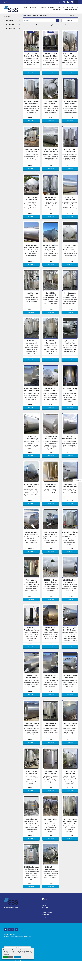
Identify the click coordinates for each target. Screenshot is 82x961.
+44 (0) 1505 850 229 (14, 2)
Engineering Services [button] (70, 10)
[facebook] (60, 2)
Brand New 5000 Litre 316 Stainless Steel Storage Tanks (31, 678)
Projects (61, 8)
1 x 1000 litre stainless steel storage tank (50, 295)
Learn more (17, 957)
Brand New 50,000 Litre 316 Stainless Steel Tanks (50, 534)
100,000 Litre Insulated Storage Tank (31, 439)
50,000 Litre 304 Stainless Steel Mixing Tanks (31, 773)
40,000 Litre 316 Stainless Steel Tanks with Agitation (31, 56)
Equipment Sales (30, 8)
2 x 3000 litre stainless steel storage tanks (31, 343)
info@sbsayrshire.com (33, 2)
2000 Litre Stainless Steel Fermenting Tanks (70, 56)
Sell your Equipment (47, 912)
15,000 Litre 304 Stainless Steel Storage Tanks (31, 199)
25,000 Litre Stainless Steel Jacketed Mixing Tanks (70, 534)
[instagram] (64, 2)
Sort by (69, 21)
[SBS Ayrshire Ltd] (11, 901)
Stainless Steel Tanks (46, 8)
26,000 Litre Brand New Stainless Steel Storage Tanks (31, 247)
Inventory (44, 903)
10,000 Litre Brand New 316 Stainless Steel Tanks (31, 534)
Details (31, 70)
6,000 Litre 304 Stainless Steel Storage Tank (69, 343)
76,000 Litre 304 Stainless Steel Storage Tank (31, 582)
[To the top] (77, 480)
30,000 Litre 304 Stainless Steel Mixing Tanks (70, 152)
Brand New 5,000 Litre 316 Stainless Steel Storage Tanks (51, 439)
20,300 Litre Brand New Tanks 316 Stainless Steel (50, 582)
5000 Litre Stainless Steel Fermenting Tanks (31, 104)
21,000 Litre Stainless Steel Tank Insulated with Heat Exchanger (31, 391)
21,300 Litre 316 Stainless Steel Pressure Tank (50, 486)
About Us (69, 8)
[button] (30, 8)
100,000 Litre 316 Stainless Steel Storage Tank (70, 199)
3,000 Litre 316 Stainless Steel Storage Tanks (69, 773)
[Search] (39, 20)
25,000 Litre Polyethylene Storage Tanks (31, 630)
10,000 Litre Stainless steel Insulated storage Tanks (31, 152)
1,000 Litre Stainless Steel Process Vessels (70, 726)
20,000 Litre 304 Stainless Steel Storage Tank (50, 869)
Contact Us (56, 10)
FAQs (76, 8)
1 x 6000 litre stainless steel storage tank (50, 343)
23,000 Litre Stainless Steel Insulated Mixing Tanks (70, 678)
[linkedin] (68, 2)
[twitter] (72, 2)
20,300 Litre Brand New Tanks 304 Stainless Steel (69, 582)
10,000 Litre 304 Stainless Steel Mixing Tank (50, 630)
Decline (10, 957)
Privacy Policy (45, 917)
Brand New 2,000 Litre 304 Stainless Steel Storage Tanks (51, 773)
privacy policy (6, 954)
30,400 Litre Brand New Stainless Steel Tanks (70, 486)
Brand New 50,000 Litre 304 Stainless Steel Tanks (69, 630)
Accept (5, 957)
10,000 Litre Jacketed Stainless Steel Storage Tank (70, 104)
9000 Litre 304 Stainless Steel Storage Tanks (50, 726)
